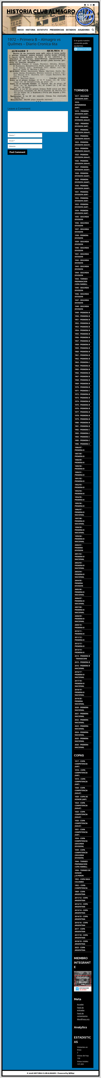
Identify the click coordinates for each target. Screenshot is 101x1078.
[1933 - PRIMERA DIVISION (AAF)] (83, 206)
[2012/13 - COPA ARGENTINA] (83, 905)
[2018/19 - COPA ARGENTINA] (83, 943)
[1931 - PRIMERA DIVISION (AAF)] (83, 193)
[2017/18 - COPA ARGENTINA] (83, 936)
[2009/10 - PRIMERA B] (83, 626)
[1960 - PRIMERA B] (83, 351)
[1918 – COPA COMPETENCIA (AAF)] (83, 772)
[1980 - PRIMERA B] (83, 422)
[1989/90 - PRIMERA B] (83, 467)
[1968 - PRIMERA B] (83, 380)
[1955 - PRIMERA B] (83, 334)
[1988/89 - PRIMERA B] (83, 461)
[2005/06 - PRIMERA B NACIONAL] (83, 592)
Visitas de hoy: (83, 1055)
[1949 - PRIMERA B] (83, 312)
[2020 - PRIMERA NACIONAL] (83, 709)
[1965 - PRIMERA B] (83, 369)
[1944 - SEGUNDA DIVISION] (83, 274)
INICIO (21, 30)
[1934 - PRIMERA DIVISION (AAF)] (83, 212)
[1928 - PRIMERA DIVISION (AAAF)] (83, 175)
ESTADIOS (71, 30)
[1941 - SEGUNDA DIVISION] (83, 255)
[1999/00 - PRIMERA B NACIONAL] (83, 538)
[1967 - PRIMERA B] (83, 376)
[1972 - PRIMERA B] (83, 394)
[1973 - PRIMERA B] (83, 397)
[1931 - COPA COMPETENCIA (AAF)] (83, 832)
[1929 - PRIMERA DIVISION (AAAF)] (83, 181)
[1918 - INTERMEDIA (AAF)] (83, 105)
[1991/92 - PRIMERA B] (83, 480)
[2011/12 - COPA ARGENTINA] (83, 899)
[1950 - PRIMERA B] (83, 316)
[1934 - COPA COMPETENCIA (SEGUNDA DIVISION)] (83, 842)
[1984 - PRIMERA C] (83, 437)
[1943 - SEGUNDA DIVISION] (83, 268)
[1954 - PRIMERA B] (83, 330)
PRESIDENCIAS (57, 30)
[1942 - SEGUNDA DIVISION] (83, 262)
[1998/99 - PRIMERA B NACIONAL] (83, 530)
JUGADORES (84, 30)
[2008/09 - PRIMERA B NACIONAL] (83, 618)
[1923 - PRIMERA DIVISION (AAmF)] (83, 143)
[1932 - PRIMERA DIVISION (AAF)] (83, 199)
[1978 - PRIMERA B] (83, 415)
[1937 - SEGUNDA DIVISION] (83, 230)
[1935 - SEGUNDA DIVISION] (83, 218)
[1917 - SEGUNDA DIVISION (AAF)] (83, 97)
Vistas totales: (83, 1061)
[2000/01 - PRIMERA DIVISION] (83, 547)
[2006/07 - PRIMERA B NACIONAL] (83, 601)
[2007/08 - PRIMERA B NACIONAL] (83, 609)
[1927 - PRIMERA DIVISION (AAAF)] (83, 168)
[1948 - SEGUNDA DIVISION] (83, 308)
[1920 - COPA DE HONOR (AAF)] (83, 798)
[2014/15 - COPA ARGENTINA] (83, 918)
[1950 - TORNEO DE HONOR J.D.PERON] (83, 873)
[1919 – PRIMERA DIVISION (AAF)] (83, 112)
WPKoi (71, 1073)
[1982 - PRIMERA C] (83, 429)
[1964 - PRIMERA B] (83, 366)
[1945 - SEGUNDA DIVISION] (83, 289)
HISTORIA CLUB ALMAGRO (41, 11)
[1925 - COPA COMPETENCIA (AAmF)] (83, 814)
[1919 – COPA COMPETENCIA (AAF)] (83, 781)
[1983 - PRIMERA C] (83, 433)
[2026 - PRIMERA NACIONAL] (83, 746)
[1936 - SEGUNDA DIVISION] (83, 224)
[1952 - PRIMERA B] (83, 323)
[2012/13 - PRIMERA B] (83, 645)
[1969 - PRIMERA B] (83, 383)
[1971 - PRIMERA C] (83, 390)
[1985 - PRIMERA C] (83, 440)
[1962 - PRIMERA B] (83, 358)
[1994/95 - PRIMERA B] (83, 498)
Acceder (80, 1004)
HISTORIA (30, 30)
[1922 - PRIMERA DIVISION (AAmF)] (83, 137)
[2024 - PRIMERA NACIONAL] (83, 734)
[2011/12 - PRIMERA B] (83, 639)
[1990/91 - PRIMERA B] (83, 474)
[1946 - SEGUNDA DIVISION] (83, 295)
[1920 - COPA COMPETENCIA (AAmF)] (83, 790)
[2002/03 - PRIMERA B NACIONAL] (83, 565)
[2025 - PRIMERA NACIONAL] (83, 740)
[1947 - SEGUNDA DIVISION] (83, 301)
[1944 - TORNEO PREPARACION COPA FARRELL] (83, 281)
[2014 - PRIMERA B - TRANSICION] (83, 657)
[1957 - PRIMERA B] (83, 341)
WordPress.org (83, 1019)
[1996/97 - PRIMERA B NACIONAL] (83, 512)
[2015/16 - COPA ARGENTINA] (83, 924)
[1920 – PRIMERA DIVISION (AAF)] (83, 125)
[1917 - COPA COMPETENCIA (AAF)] (83, 763)
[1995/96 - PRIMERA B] (83, 505)
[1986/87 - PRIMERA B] (83, 449)
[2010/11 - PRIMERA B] (83, 632)
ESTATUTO (42, 30)
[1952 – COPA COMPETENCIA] (83, 887)
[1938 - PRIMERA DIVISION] (83, 237)
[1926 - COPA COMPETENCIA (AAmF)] (83, 823)
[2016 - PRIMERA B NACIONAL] (83, 667)
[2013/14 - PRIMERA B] (83, 651)
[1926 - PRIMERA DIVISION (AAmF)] (83, 162)
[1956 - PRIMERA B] (83, 337)
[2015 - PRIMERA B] (83, 662)
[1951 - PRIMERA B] (83, 319)
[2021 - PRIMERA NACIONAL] (83, 715)
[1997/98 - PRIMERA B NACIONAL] (83, 521)
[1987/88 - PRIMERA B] (83, 455)
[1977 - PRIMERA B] (83, 412)
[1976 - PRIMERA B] (83, 408)
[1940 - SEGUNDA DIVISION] (83, 249)
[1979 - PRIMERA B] (83, 419)
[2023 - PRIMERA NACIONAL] (83, 727)
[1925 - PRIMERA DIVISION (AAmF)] (83, 156)
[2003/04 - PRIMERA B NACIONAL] (83, 574)
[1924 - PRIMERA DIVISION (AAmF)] (83, 150)
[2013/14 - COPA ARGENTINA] (83, 912)
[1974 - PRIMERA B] (83, 401)
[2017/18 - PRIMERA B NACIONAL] (83, 683)
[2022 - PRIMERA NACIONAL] (83, 721)
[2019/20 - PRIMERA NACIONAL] (83, 701)
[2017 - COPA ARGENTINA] (83, 930)
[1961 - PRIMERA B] (83, 355)
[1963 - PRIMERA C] (83, 362)
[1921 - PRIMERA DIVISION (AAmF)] (83, 131)
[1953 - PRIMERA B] (83, 327)
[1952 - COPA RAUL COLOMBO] (83, 880)
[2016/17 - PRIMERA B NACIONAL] (83, 674)
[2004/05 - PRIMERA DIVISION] (83, 583)
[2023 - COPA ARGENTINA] (83, 949)
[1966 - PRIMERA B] (83, 373)
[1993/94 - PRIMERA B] (83, 492)
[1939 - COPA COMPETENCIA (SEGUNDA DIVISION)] (83, 854)
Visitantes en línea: (82, 1048)
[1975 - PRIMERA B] (83, 405)
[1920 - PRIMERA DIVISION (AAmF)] (83, 119)
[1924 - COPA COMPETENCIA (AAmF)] (83, 805)
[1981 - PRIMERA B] (83, 426)
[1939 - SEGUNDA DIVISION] (83, 243)
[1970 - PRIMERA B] (83, 387)
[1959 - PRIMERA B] (83, 348)
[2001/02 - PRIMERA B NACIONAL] (83, 556)
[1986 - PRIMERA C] (83, 444)
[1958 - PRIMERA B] (83, 344)
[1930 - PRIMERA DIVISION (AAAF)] (83, 187)
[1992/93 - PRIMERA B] (83, 486)
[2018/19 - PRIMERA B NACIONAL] (83, 692)
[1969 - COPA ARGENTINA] (83, 893)
